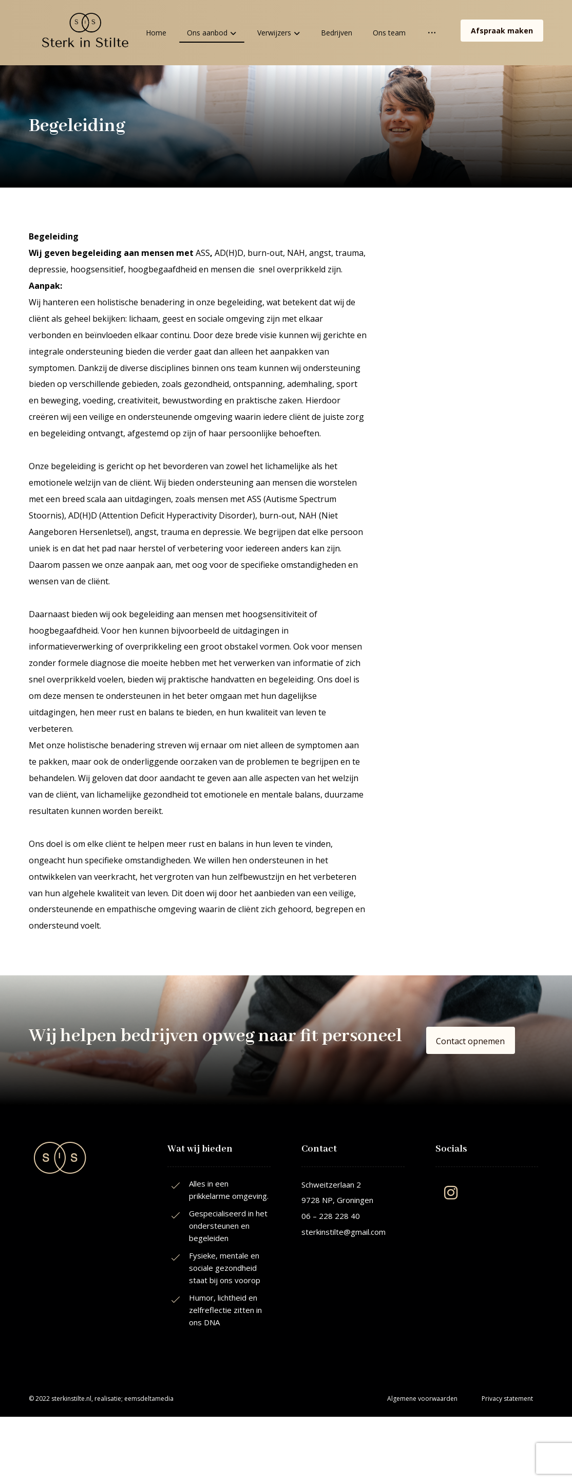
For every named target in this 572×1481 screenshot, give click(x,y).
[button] (470, 1042)
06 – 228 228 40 (330, 1217)
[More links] (431, 33)
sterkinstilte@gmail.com (343, 1233)
